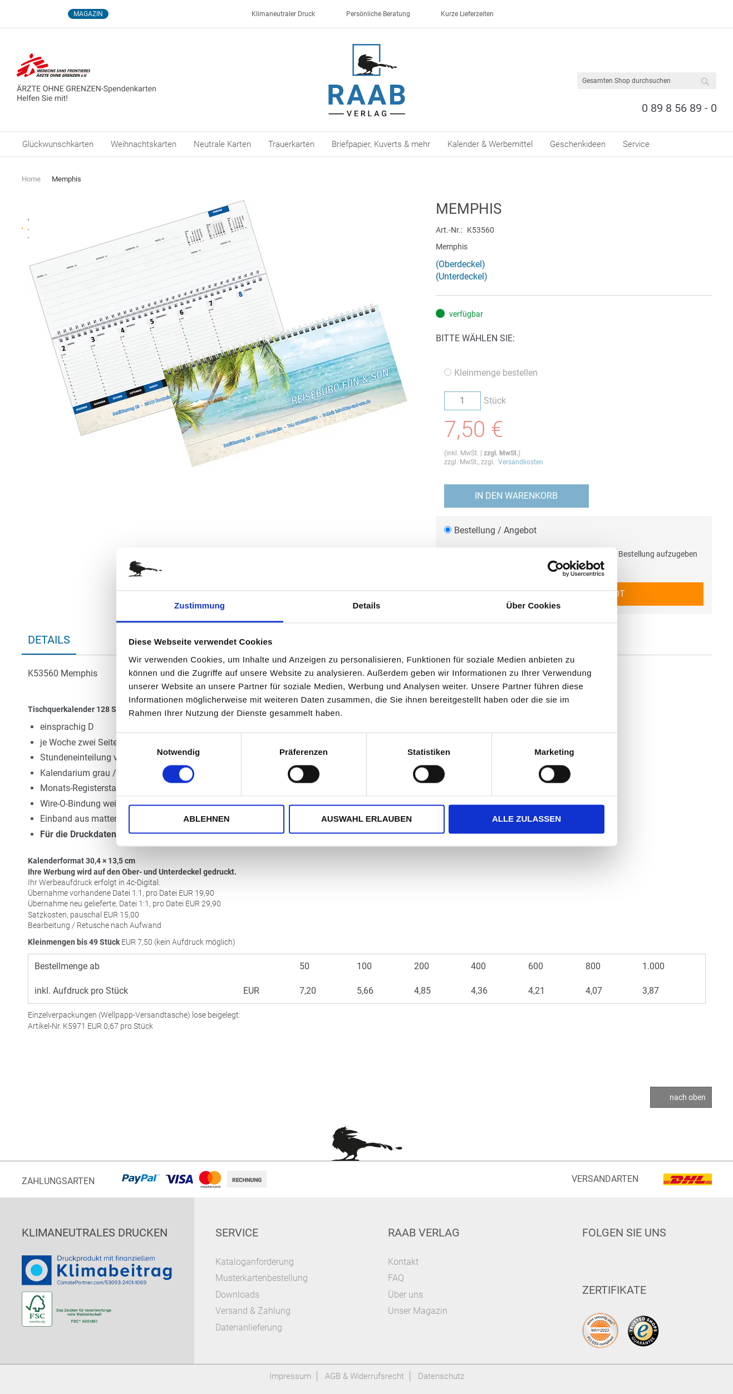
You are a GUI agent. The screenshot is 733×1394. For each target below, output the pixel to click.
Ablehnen (206, 818)
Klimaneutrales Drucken (95, 1232)
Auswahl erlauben (366, 818)
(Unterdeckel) (462, 276)
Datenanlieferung (248, 1327)
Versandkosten (520, 462)
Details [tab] (367, 605)
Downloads (237, 1294)
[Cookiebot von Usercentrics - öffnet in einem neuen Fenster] (555, 569)
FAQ (396, 1278)
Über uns (405, 1294)
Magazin (88, 14)
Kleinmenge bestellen (491, 372)
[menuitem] (58, 144)
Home (31, 179)
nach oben (688, 1097)
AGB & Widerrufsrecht (364, 1376)
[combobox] (647, 81)
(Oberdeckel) (460, 264)
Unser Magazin (417, 1310)
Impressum (290, 1376)
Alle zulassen (526, 818)
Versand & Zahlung (253, 1310)
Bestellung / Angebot (490, 530)
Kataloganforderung (254, 1261)
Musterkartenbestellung (261, 1278)
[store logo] (366, 80)
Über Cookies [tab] (533, 605)
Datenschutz (441, 1376)
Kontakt (403, 1261)
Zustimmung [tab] (199, 605)
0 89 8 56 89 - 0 (679, 108)
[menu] (367, 144)
